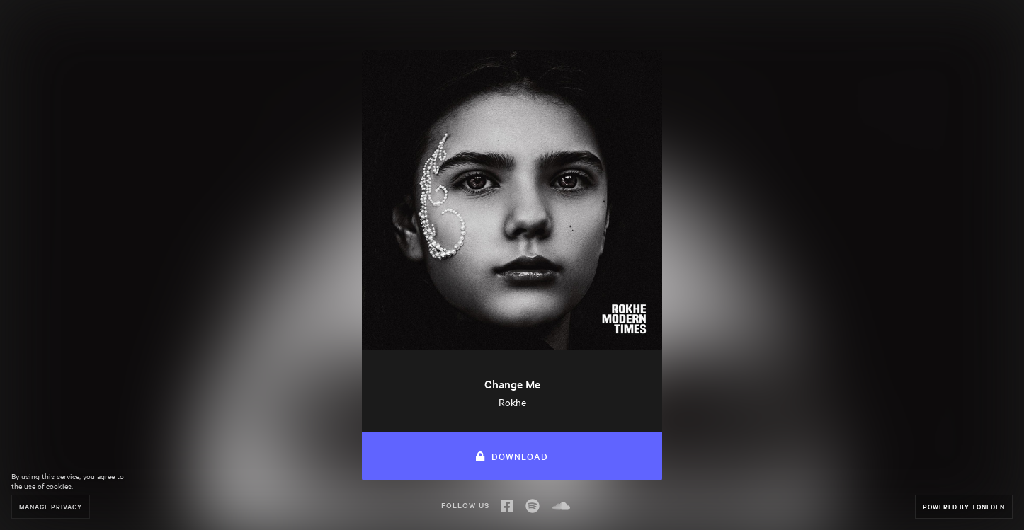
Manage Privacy (50, 506)
